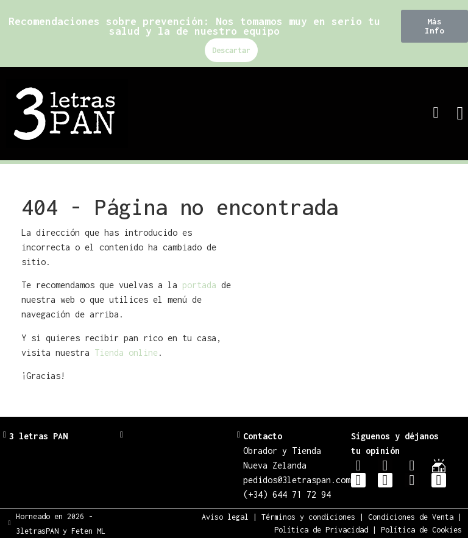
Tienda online (126, 352)
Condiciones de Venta (410, 517)
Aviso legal (225, 517)
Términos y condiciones (308, 517)
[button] (434, 26)
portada (199, 285)
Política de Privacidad (321, 529)
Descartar (231, 50)
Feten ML (88, 531)
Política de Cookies (421, 529)
